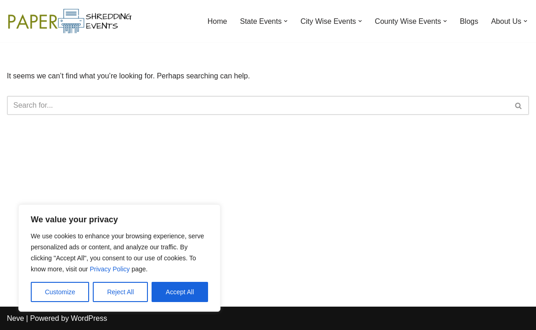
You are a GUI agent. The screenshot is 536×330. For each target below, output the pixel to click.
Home (217, 21)
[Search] (257, 105)
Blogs (469, 21)
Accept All (180, 292)
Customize (60, 292)
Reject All (120, 292)
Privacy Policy (110, 269)
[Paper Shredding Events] (71, 21)
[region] (119, 258)
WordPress (89, 318)
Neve (15, 318)
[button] (286, 21)
